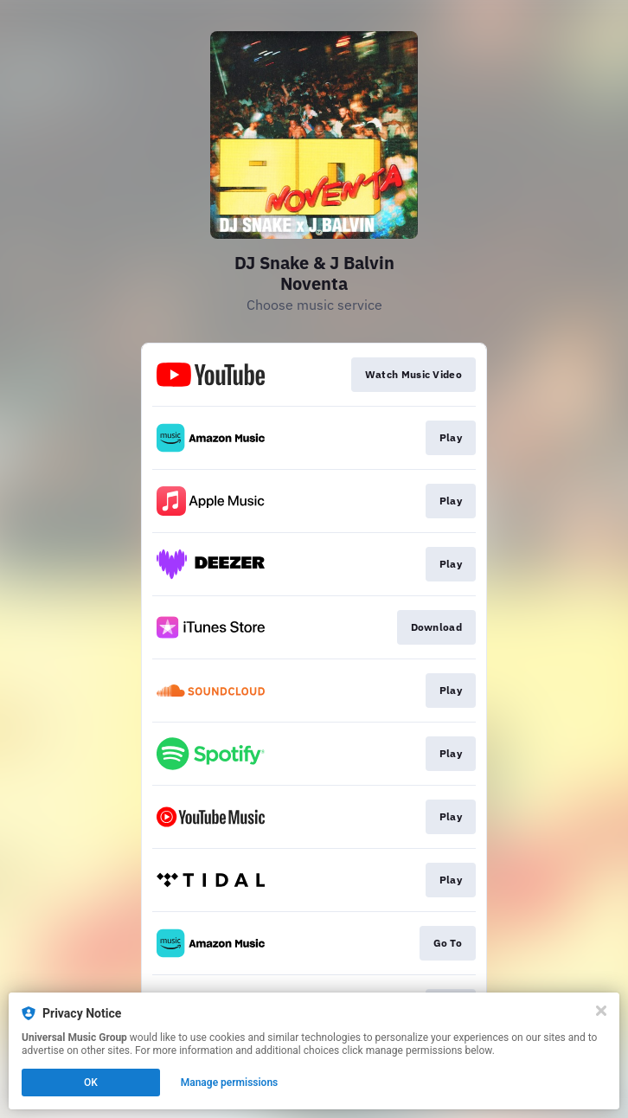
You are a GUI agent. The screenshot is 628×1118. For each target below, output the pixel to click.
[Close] (601, 1011)
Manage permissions (230, 1082)
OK (91, 1082)
